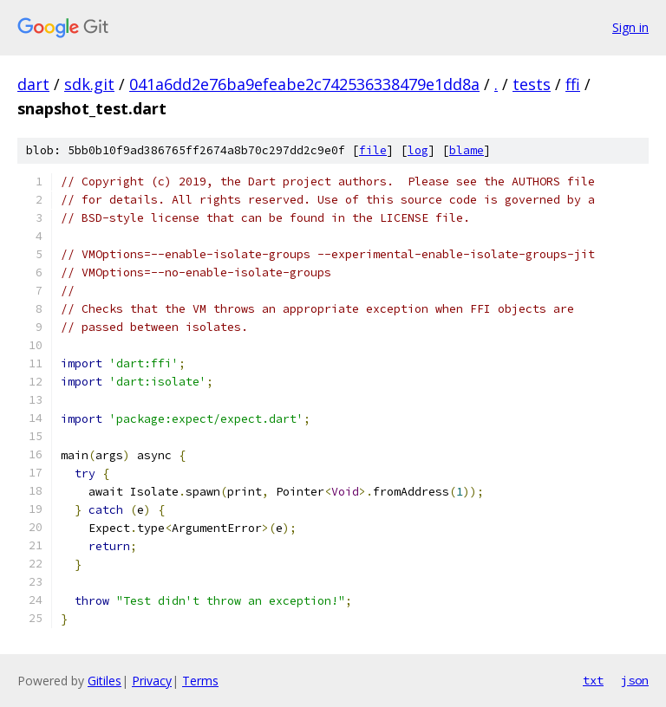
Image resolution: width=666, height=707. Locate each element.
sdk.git (89, 84)
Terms (200, 680)
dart (33, 84)
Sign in (630, 27)
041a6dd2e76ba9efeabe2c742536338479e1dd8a (304, 84)
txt (593, 680)
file (373, 150)
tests (532, 84)
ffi (572, 84)
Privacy (152, 680)
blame (466, 150)
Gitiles (104, 680)
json (635, 680)
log (418, 150)
